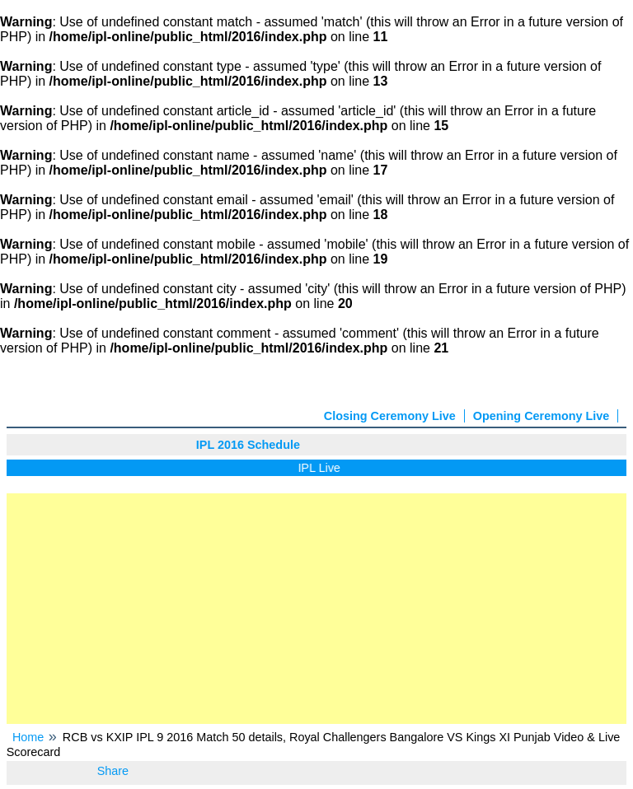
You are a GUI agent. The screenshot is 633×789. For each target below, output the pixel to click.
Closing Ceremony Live (390, 416)
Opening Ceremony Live (541, 416)
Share (113, 770)
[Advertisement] (317, 608)
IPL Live (322, 467)
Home (28, 737)
